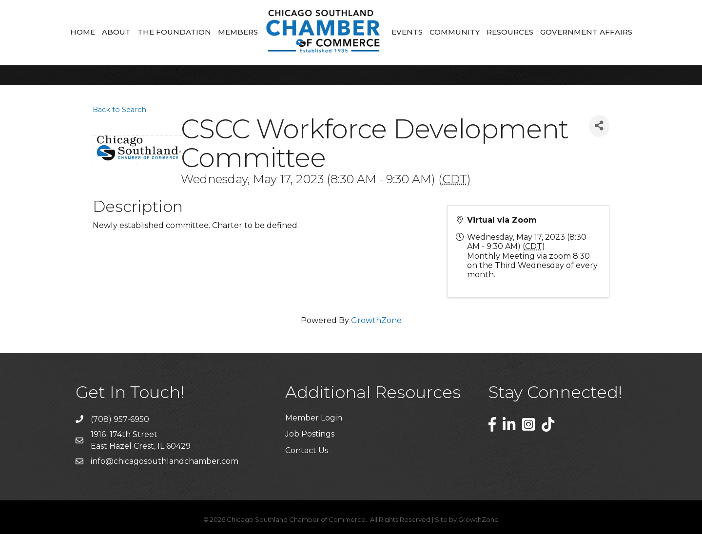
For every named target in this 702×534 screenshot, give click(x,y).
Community (454, 32)
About (116, 32)
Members (238, 32)
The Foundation (174, 32)
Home (82, 32)
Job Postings (309, 434)
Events (407, 32)
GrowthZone (376, 320)
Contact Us (306, 450)
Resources (510, 32)
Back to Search (119, 109)
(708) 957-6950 (120, 419)
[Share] (599, 126)
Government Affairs (586, 32)
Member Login (313, 417)
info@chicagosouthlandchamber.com (164, 461)
